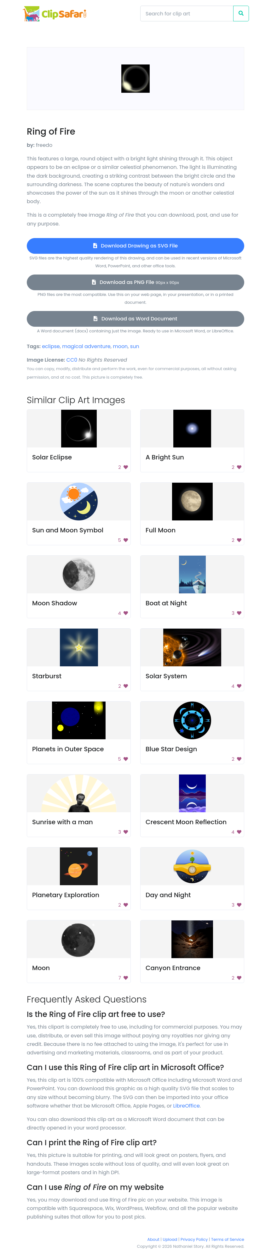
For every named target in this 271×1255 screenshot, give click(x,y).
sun (134, 346)
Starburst (46, 676)
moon (120, 346)
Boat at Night (166, 603)
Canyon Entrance (173, 967)
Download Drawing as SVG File (135, 245)
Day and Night (168, 895)
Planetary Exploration (65, 895)
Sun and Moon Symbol (67, 530)
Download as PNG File (135, 282)
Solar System (166, 676)
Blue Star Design (171, 749)
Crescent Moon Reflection (186, 822)
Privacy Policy (194, 1239)
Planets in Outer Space (68, 749)
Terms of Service (227, 1239)
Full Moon (161, 530)
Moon (41, 967)
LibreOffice (186, 1105)
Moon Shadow (54, 603)
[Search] (187, 13)
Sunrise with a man (62, 822)
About (153, 1239)
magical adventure (86, 346)
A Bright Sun (165, 457)
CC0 (72, 360)
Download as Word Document (135, 318)
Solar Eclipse (52, 457)
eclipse (51, 346)
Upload (170, 1239)
